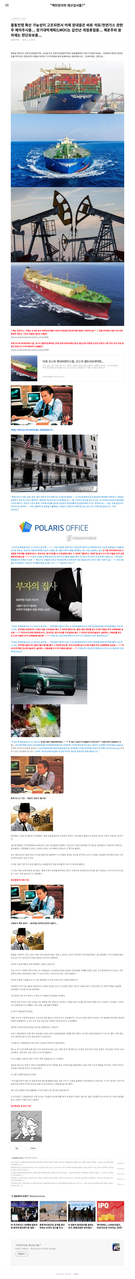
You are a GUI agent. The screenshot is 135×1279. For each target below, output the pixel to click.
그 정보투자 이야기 (17, 1158)
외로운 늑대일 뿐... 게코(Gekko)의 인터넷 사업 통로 (35, 1248)
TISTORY (68, 1274)
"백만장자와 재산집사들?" (67, 5)
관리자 (76, 1274)
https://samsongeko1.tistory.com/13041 (30, 337)
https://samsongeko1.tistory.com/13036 (30, 349)
